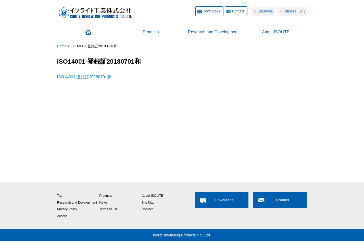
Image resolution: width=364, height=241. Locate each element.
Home (88, 32)
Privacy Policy (67, 209)
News (103, 202)
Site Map (148, 202)
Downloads (211, 11)
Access (62, 216)
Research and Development (213, 32)
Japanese (265, 11)
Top (59, 195)
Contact (238, 11)
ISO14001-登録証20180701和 (84, 77)
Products (151, 32)
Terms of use (108, 209)
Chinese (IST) (294, 11)
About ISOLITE (276, 32)
